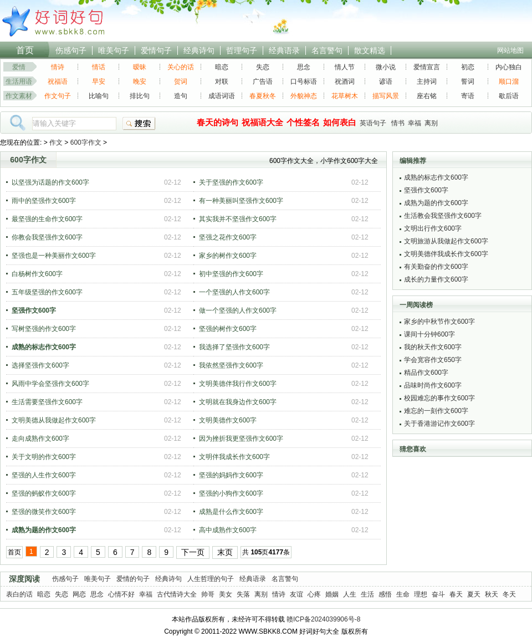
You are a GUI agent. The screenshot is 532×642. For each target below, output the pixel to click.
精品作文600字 (426, 372)
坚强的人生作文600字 (44, 475)
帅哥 (207, 594)
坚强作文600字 (426, 190)
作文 (56, 142)
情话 (98, 67)
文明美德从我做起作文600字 (54, 420)
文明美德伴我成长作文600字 (446, 254)
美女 (225, 594)
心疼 (314, 594)
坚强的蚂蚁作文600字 (44, 493)
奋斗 (438, 594)
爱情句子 (156, 50)
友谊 (296, 594)
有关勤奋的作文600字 (436, 267)
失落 (243, 594)
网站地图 (510, 50)
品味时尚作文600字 (433, 385)
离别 (431, 123)
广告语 (263, 81)
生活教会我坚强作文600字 (443, 216)
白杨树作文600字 (37, 274)
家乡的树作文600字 (228, 255)
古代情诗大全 (177, 594)
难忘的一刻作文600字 (436, 411)
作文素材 (19, 96)
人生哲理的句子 (210, 579)
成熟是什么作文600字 (231, 512)
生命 (403, 594)
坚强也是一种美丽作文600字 (54, 255)
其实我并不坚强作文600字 (238, 219)
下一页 (192, 552)
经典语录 (284, 50)
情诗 (57, 67)
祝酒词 (345, 81)
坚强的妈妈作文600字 (231, 475)
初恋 (467, 67)
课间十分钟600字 (429, 334)
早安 (98, 81)
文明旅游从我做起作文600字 (446, 241)
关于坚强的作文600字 (231, 182)
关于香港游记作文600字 (439, 423)
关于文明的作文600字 (44, 457)
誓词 (467, 81)
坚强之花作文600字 (228, 237)
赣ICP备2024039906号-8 (323, 619)
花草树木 (344, 96)
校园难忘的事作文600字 (439, 398)
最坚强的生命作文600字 (47, 219)
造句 (180, 96)
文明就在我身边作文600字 (238, 402)
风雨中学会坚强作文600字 (50, 384)
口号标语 (303, 81)
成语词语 (221, 96)
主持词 (427, 81)
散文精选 (369, 50)
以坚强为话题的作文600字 (50, 182)
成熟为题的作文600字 (436, 203)
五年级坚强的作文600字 (47, 292)
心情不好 (121, 594)
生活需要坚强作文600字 (47, 402)
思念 (303, 67)
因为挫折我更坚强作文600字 (241, 438)
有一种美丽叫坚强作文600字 (241, 201)
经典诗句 (198, 50)
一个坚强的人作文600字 (234, 292)
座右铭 (427, 96)
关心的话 (180, 67)
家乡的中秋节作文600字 (439, 321)
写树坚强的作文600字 (44, 329)
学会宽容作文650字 (433, 360)
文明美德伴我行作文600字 (238, 384)
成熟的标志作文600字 (436, 177)
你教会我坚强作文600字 (47, 237)
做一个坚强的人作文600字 (238, 310)
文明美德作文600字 (228, 420)
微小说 (386, 67)
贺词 (180, 81)
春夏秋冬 (262, 96)
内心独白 (508, 67)
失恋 (262, 67)
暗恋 (221, 67)
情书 (398, 123)
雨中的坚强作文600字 (44, 201)
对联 (221, 81)
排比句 (140, 96)
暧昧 (139, 67)
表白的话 (19, 594)
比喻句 (99, 96)
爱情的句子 (133, 579)
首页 (25, 50)
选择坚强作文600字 (40, 365)
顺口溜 (509, 81)
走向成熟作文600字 (40, 438)
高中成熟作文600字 (228, 530)
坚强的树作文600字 (228, 329)
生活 (367, 594)
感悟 (385, 594)
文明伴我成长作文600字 (234, 457)
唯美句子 (113, 50)
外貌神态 (303, 96)
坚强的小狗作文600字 (231, 493)
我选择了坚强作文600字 (234, 347)
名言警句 (326, 50)
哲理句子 (241, 50)
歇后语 (509, 96)
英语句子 (373, 123)
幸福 (414, 123)
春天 (456, 594)
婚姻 (332, 594)
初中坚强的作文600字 (231, 274)
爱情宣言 (426, 67)
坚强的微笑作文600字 (44, 512)
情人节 (345, 67)
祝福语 (58, 81)
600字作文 (85, 142)
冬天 (509, 594)
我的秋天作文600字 (433, 347)
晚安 (139, 81)
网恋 (79, 594)
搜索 (139, 123)
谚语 (385, 81)
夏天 (473, 594)
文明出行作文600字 (433, 228)
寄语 (467, 96)
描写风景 (385, 96)
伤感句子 (70, 50)
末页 (225, 552)
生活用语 (19, 81)
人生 (349, 594)
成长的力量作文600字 (436, 279)
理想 (420, 594)
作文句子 (57, 96)
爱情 (18, 67)
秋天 (491, 594)
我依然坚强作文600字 (231, 365)
